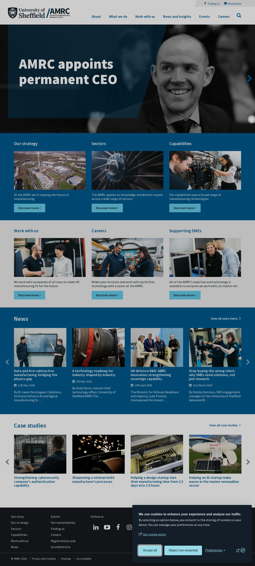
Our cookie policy (154, 534)
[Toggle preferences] (215, 550)
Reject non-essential (183, 550)
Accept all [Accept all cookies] (150, 550)
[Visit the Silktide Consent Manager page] (240, 550)
